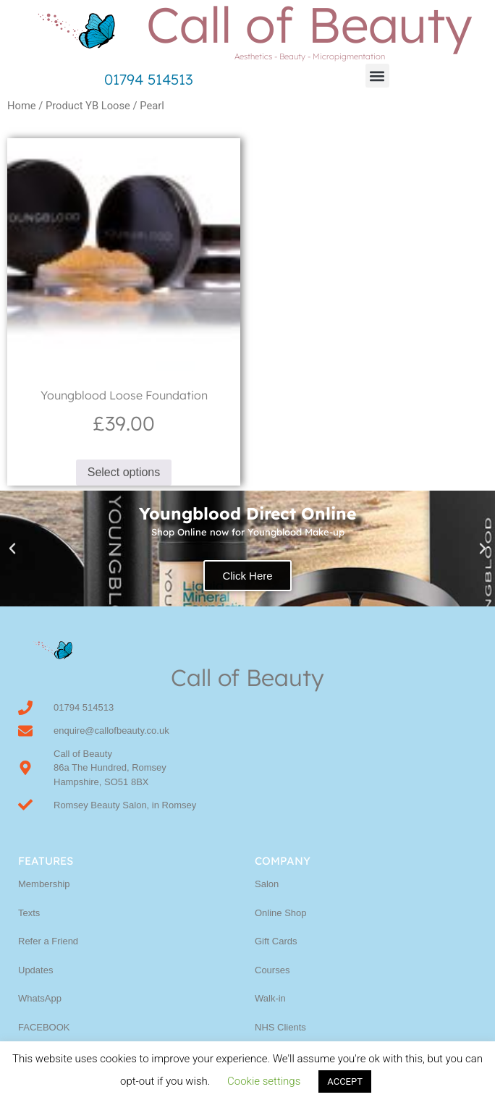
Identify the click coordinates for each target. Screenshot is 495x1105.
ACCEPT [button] (345, 1081)
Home (21, 105)
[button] (377, 76)
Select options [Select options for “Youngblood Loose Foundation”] (124, 472)
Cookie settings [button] (263, 1081)
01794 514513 (148, 79)
